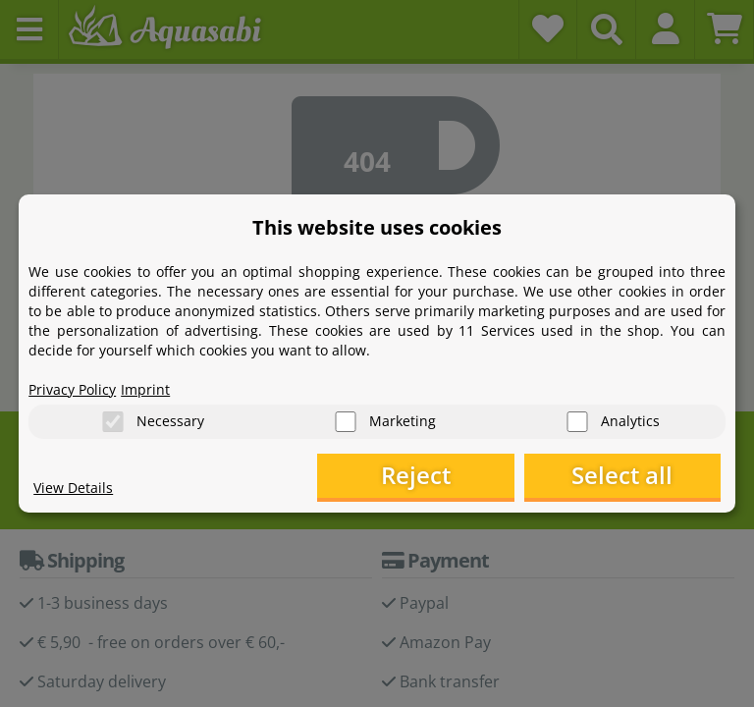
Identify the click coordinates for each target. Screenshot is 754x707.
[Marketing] (345, 421)
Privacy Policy (72, 388)
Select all (622, 476)
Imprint (145, 388)
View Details (73, 486)
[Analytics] (577, 421)
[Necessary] (113, 421)
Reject (416, 476)
